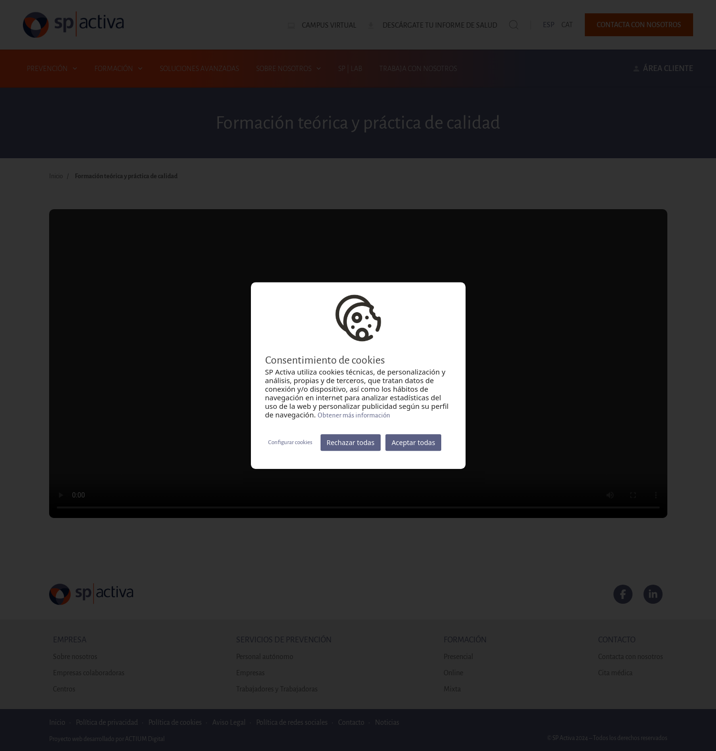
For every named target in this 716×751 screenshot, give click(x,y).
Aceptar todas (413, 442)
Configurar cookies (290, 442)
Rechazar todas (350, 442)
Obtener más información (354, 415)
